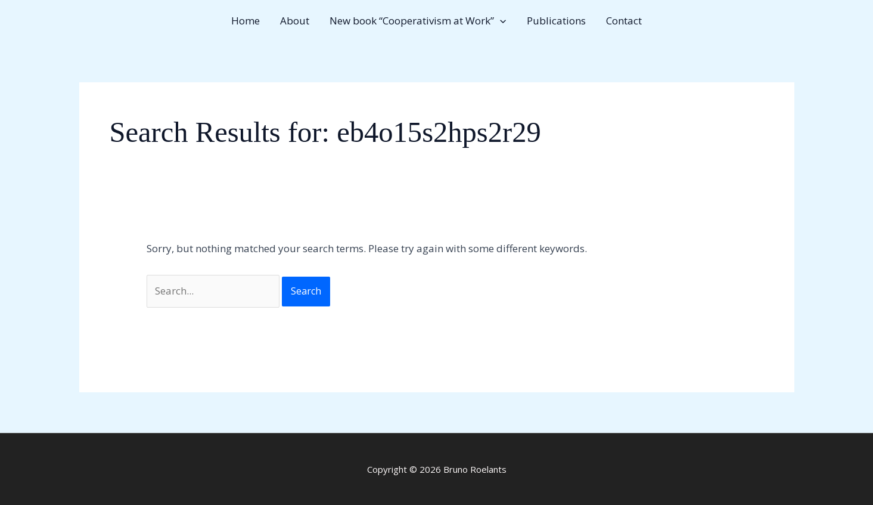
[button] (500, 21)
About (294, 20)
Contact (624, 20)
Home (245, 20)
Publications (556, 20)
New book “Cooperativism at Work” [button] (418, 21)
